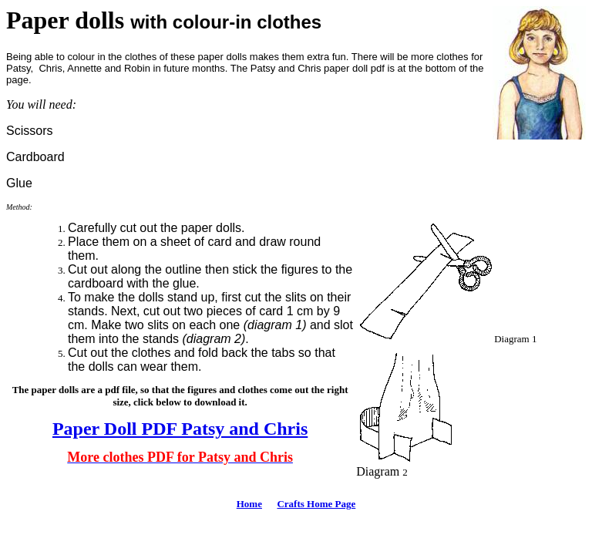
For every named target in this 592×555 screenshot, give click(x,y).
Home (249, 504)
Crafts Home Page (316, 504)
